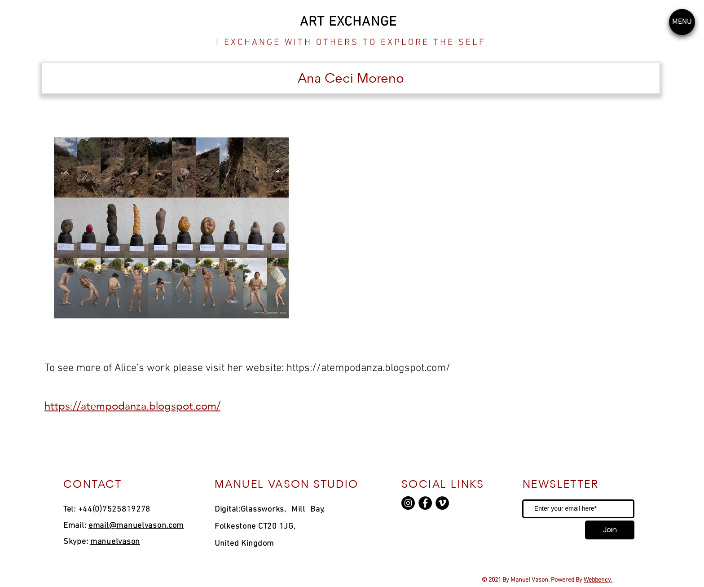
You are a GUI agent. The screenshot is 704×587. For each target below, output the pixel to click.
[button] (682, 22)
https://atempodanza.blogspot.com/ (368, 368)
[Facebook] (425, 503)
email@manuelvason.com (136, 525)
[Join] (609, 530)
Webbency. (598, 580)
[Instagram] (408, 503)
